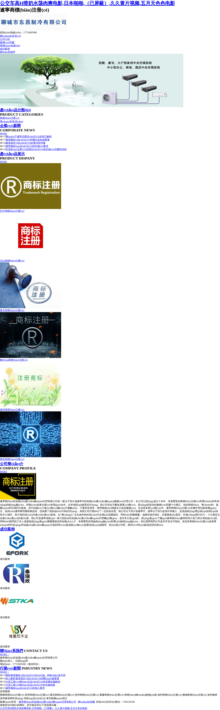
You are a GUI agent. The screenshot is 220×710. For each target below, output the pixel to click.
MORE (3, 133)
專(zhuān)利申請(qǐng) (11, 121)
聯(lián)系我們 (7, 52)
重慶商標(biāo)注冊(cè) (112, 695)
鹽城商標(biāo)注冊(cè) (194, 695)
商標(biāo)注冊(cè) (9, 118)
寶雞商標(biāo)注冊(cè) (12, 695)
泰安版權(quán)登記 (56, 698)
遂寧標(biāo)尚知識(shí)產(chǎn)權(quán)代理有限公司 (47, 702)
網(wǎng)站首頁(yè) (10, 36)
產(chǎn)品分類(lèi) (15, 110)
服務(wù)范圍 (7, 42)
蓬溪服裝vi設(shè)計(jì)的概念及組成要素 (28, 139)
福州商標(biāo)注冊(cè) (170, 695)
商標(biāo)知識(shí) (10, 45)
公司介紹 (5, 39)
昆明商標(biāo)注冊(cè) (37, 695)
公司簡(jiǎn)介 (11, 464)
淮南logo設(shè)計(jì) (35, 698)
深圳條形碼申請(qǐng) (11, 698)
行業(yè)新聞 (10, 668)
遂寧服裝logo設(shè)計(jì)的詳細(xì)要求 (27, 146)
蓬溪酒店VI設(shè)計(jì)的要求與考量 (25, 143)
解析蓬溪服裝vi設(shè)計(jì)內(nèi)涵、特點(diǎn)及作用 (35, 675)
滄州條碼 (212, 695)
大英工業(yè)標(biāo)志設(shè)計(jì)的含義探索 (30, 685)
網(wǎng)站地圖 (86, 702)
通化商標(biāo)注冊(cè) (62, 695)
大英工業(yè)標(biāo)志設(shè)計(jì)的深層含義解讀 (33, 681)
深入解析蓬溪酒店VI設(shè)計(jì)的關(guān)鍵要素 (32, 678)
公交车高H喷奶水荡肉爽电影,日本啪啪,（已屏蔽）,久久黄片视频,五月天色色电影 (87, 3)
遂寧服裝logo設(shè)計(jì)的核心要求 (25, 688)
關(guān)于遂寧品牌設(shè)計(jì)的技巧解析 (29, 136)
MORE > (4, 654)
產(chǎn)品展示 (12, 154)
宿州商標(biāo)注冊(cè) (87, 695)
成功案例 (5, 49)
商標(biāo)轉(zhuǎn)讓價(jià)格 (141, 695)
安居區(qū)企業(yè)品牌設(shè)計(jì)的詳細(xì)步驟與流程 (36, 149)
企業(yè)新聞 (10, 126)
